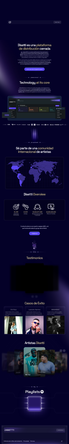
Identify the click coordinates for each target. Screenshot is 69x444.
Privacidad (26, 441)
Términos (32, 441)
